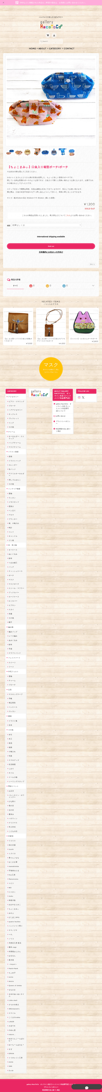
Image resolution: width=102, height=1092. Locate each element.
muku (10, 891)
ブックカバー (13, 587)
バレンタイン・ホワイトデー (15, 791)
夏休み (10, 809)
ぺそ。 (10, 929)
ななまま (11, 985)
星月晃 (10, 955)
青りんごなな (13, 853)
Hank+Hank (12, 964)
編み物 (9, 622)
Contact (69, 43)
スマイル (11, 1008)
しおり (10, 764)
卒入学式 (11, 822)
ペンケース (12, 702)
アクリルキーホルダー (15, 469)
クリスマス (12, 818)
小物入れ (11, 747)
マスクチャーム (14, 442)
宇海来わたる (13, 866)
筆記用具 (11, 698)
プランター (12, 514)
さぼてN (11, 1021)
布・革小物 (11, 540)
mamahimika (13, 861)
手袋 (9, 644)
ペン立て (11, 506)
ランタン (11, 493)
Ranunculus (12, 874)
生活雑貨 (11, 759)
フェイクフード (13, 653)
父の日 (10, 805)
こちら (67, 210)
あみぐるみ (12, 635)
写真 (9, 751)
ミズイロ (11, 848)
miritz (10, 972)
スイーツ (11, 657)
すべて (15, 280)
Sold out (51, 241)
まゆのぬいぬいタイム (15, 990)
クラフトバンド (14, 648)
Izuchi (10, 844)
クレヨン (11, 706)
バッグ (10, 562)
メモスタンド (13, 497)
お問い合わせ (60, 411)
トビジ (10, 878)
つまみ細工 (12, 558)
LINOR (10, 1017)
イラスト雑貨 (12, 447)
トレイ (10, 527)
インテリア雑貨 (13, 484)
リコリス (11, 836)
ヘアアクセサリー (15, 405)
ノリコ (10, 934)
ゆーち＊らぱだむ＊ (15, 1040)
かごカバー (12, 596)
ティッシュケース (15, 566)
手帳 (9, 694)
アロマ (10, 510)
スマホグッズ (13, 755)
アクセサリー (12, 392)
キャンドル (12, 531)
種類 (8, 220)
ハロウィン (12, 813)
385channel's (13, 1004)
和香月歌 (11, 895)
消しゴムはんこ (14, 475)
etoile (10, 1057)
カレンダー (12, 460)
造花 (9, 738)
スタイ (10, 604)
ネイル (10, 768)
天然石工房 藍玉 (14, 938)
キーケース (12, 545)
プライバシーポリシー (64, 416)
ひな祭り (11, 796)
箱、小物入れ (13, 518)
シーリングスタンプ (15, 776)
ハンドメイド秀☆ (15, 921)
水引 (9, 730)
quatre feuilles (14, 917)
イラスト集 (12, 716)
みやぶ (10, 908)
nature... (11, 1029)
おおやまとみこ (14, 900)
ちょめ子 (11, 968)
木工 (9, 734)
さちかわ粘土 (13, 1000)
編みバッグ (12, 627)
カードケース (13, 592)
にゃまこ (11, 887)
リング (10, 418)
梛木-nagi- (12, 942)
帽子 (9, 617)
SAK (9, 1061)
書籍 (9, 711)
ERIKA (10, 1048)
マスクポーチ (13, 579)
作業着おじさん (14, 946)
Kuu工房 (11, 870)
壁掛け (10, 501)
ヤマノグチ (12, 925)
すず (9, 1044)
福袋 (9, 742)
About (42, 43)
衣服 (9, 609)
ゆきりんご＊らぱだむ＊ (15, 1035)
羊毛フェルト (12, 667)
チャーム (10, 427)
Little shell (12, 995)
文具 (9, 685)
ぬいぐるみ (12, 549)
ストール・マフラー (15, 583)
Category (55, 43)
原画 (9, 451)
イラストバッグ (14, 456)
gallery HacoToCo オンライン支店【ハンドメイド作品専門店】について (64, 402)
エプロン (11, 600)
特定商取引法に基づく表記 (64, 423)
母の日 (10, 801)
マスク (10, 575)
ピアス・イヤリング (15, 396)
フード (10, 662)
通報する (92, 259)
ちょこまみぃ (13, 904)
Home (32, 43)
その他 (10, 422)
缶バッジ (11, 464)
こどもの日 (12, 826)
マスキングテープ (15, 689)
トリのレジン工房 (15, 1053)
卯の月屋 (11, 840)
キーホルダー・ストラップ (15, 432)
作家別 (9, 831)
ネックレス (12, 409)
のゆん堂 (11, 1025)
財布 (9, 553)
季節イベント (12, 781)
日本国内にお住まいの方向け (51, 247)
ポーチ (10, 570)
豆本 (9, 720)
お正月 (10, 786)
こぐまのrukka (13, 1012)
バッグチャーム (14, 438)
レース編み (12, 631)
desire (10, 976)
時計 (9, 523)
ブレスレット (13, 413)
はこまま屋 (12, 857)
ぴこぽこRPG (13, 912)
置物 (9, 488)
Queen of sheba (14, 981)
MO (9, 883)
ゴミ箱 (10, 535)
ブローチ (11, 401)
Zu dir (10, 1065)
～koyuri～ (12, 959)
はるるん (11, 951)
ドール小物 (12, 772)
